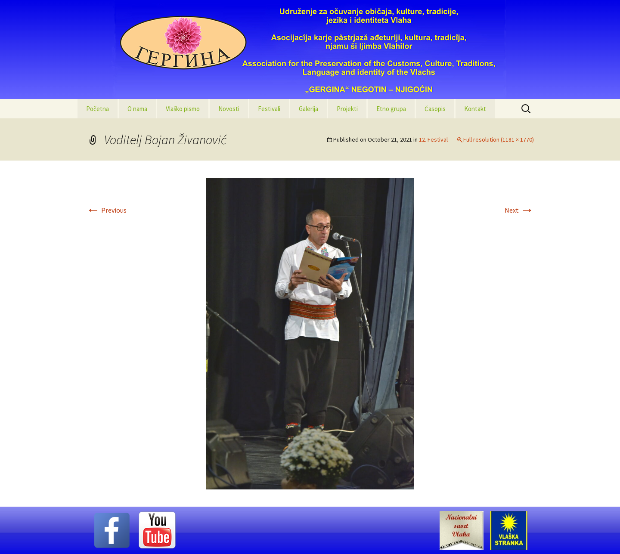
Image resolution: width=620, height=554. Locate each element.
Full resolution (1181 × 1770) (498, 139)
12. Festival (433, 139)
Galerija (308, 109)
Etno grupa (391, 109)
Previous (106, 210)
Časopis (435, 109)
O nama (137, 109)
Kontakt (475, 109)
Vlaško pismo (183, 109)
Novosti (228, 109)
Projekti (347, 109)
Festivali (269, 109)
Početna (97, 109)
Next (519, 210)
